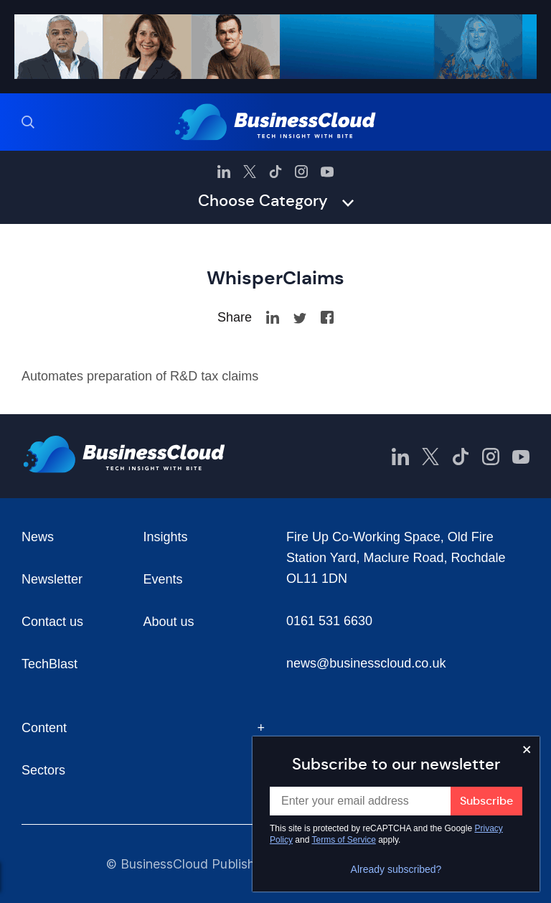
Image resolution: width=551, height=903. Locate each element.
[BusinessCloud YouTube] (327, 171)
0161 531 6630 (329, 621)
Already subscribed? (396, 869)
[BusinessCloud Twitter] (249, 171)
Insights (165, 537)
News (38, 537)
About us (168, 621)
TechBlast (49, 664)
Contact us (52, 621)
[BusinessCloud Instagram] (301, 171)
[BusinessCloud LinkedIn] (223, 171)
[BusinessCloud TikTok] (275, 171)
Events (163, 579)
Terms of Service (344, 840)
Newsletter (52, 579)
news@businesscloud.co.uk (366, 663)
